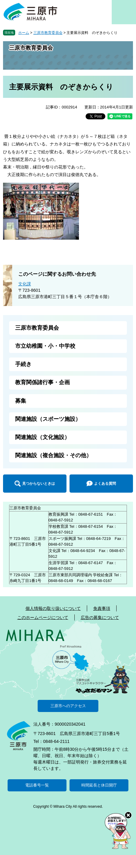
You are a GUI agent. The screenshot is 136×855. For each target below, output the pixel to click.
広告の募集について (100, 617)
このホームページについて (42, 617)
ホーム (23, 33)
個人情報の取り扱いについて (53, 608)
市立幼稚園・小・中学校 (45, 346)
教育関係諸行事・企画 (42, 382)
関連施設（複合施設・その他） (53, 455)
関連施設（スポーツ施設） (48, 419)
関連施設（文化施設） (42, 437)
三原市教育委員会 (48, 33)
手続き (23, 364)
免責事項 (101, 608)
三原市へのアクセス (68, 706)
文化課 (24, 283)
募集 (20, 401)
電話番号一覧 (37, 785)
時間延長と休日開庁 (99, 785)
